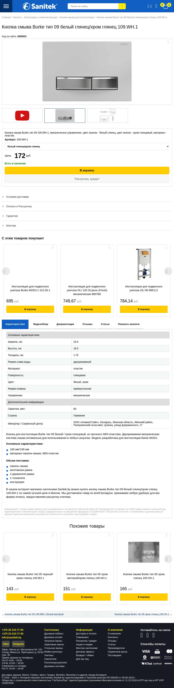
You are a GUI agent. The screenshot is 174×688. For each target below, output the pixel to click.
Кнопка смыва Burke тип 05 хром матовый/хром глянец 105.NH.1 (87, 576)
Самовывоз (82, 637)
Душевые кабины (53, 633)
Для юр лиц (82, 659)
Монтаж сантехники (86, 648)
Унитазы (48, 655)
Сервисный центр (117, 651)
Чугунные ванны (53, 640)
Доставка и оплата (86, 633)
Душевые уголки (53, 637)
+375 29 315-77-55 (12, 629)
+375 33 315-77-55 (12, 633)
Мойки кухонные (53, 651)
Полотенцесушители (55, 662)
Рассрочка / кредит (86, 640)
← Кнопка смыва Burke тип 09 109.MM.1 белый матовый (33, 614)
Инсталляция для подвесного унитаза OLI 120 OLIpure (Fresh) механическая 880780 (87, 290)
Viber (6, 644)
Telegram (18, 644)
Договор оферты (85, 651)
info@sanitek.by (11, 637)
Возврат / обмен (85, 655)
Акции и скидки (84, 644)
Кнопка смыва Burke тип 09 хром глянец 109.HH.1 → (143, 614)
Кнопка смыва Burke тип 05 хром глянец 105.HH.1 (143, 576)
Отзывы (112, 640)
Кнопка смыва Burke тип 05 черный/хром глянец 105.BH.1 (30, 576)
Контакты (113, 637)
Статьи (111, 644)
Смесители (50, 659)
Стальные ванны (53, 648)
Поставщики (114, 655)
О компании (114, 633)
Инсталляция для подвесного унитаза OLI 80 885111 (143, 288)
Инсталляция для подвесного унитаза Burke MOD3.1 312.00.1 (30, 288)
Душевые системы (54, 666)
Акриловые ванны (54, 644)
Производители (116, 648)
